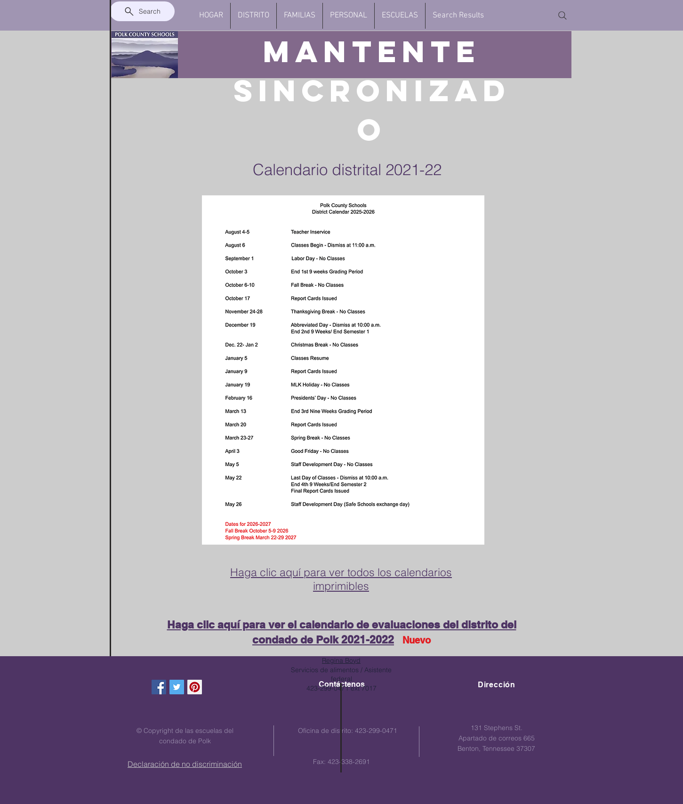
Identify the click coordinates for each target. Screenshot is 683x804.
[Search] (142, 11)
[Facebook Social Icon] (159, 687)
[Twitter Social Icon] (176, 687)
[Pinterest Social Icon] (194, 687)
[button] (253, 16)
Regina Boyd (341, 660)
